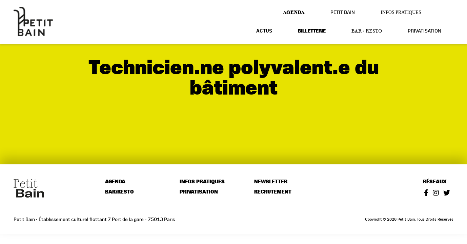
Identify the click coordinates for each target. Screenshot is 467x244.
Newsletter (270, 181)
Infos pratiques (401, 12)
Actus (264, 31)
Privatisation (424, 31)
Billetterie (312, 31)
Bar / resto (366, 31)
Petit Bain (342, 12)
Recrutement (272, 192)
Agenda (294, 12)
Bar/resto (119, 192)
